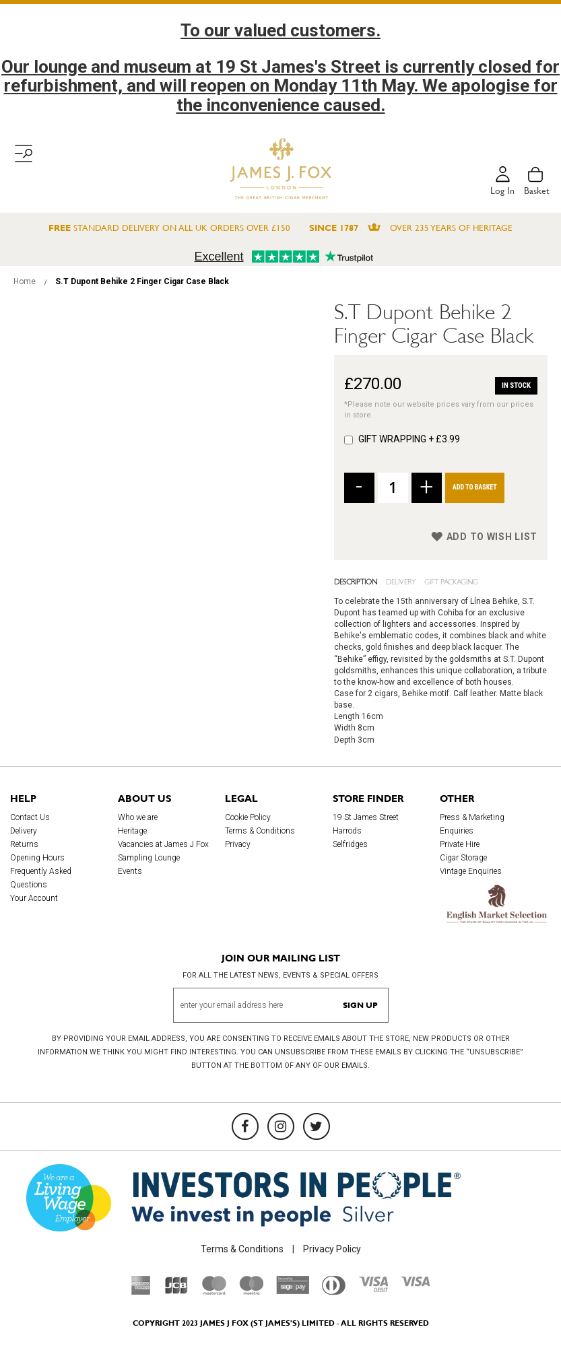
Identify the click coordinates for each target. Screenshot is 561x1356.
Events (130, 871)
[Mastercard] (214, 1291)
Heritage (132, 831)
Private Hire (460, 844)
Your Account (34, 898)
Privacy (238, 844)
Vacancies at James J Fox (163, 844)
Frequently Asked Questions (40, 878)
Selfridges (350, 844)
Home (24, 281)
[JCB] (176, 1291)
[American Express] (141, 1291)
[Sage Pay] (292, 1290)
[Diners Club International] (333, 1291)
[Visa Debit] (373, 1288)
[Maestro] (251, 1291)
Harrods (347, 831)
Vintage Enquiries (471, 871)
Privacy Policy (332, 1249)
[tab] (360, 581)
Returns (24, 844)
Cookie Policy (248, 817)
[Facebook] (245, 1126)
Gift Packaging (451, 580)
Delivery (401, 580)
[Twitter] (316, 1126)
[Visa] (415, 1283)
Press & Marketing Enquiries (472, 824)
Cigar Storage (463, 857)
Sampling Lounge (149, 857)
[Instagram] (280, 1126)
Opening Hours (37, 857)
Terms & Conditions (260, 831)
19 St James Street (366, 817)
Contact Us (30, 817)
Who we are (138, 817)
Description (355, 580)
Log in (502, 190)
